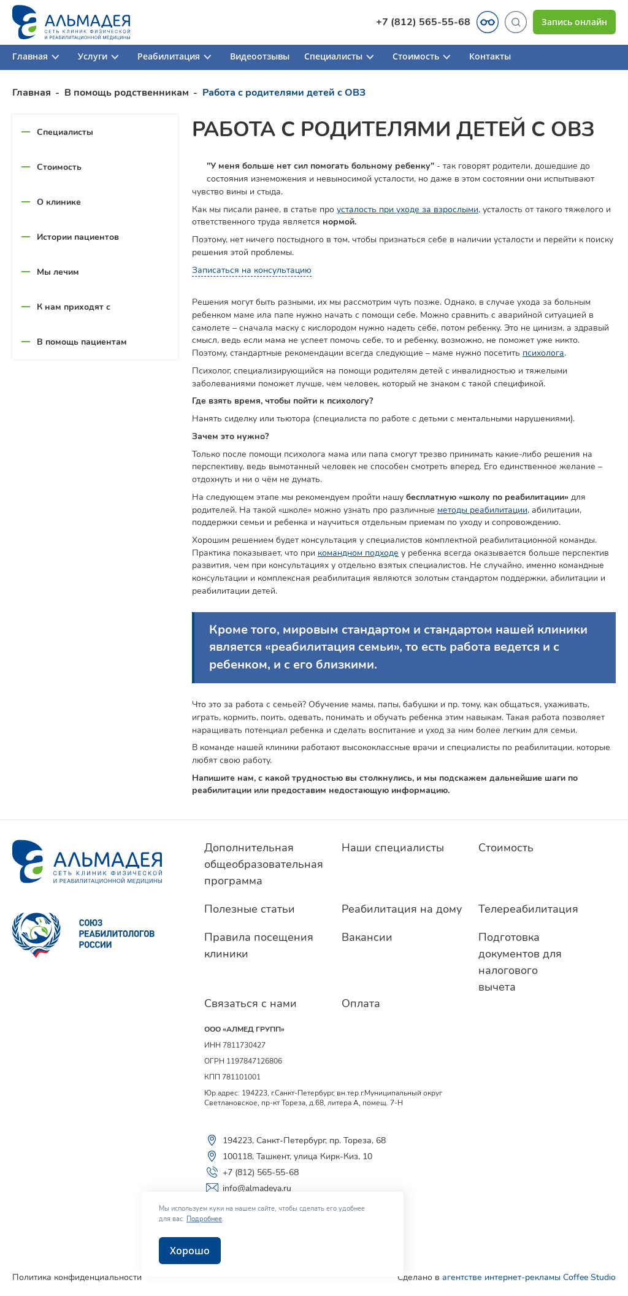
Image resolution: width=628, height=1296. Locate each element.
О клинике (59, 202)
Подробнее (204, 1219)
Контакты (490, 56)
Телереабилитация (528, 909)
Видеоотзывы (259, 56)
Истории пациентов (78, 237)
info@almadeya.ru (247, 1188)
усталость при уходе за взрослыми (407, 209)
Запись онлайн (574, 22)
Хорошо (190, 1250)
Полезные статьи (249, 909)
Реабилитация (176, 57)
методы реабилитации (482, 510)
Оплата (361, 1003)
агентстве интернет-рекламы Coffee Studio (529, 1277)
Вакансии (367, 937)
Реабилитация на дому (402, 909)
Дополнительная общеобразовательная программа (263, 864)
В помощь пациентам (82, 342)
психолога (543, 353)
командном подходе (358, 552)
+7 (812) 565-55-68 (423, 22)
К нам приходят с (73, 307)
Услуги (100, 57)
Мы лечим (58, 272)
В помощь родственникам (126, 92)
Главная (37, 57)
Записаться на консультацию (252, 270)
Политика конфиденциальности (77, 1277)
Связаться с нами (250, 1003)
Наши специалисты (393, 847)
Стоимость (423, 57)
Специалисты (341, 57)
